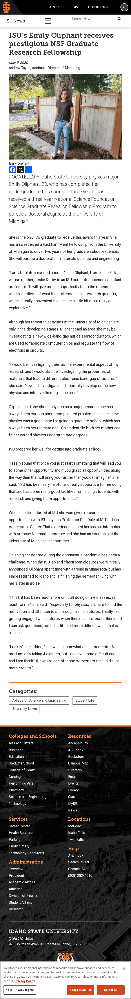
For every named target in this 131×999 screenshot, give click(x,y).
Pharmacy (16, 790)
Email (72, 777)
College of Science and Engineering (39, 700)
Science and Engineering (27, 797)
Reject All (111, 989)
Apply (54, 7)
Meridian (75, 826)
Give (76, 7)
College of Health (22, 770)
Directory (75, 770)
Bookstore (76, 757)
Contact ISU (77, 869)
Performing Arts (21, 783)
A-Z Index (75, 750)
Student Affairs (20, 902)
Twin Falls (76, 840)
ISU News (15, 21)
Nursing (15, 777)
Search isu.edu (79, 862)
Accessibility (78, 743)
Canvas (73, 797)
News (72, 810)
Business (16, 750)
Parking (14, 840)
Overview (16, 869)
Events (73, 783)
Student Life (84, 700)
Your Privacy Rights (20, 989)
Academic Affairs (22, 882)
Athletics (15, 889)
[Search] (124, 7)
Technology (17, 804)
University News (24, 709)
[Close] (124, 968)
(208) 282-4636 (80, 875)
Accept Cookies (80, 989)
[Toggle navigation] (48, 21)
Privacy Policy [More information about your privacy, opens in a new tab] (25, 981)
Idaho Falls (76, 833)
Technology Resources (26, 853)
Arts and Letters (21, 743)
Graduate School (21, 763)
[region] (65, 980)
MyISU (73, 804)
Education (16, 757)
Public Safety (19, 846)
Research (16, 909)
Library (73, 790)
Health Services (21, 833)
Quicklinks (98, 7)
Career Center (19, 826)
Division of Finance (23, 896)
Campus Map (78, 763)
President (16, 875)
